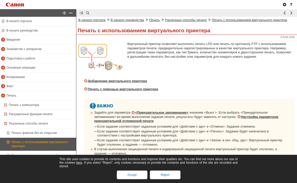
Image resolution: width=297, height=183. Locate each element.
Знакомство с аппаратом (23, 49)
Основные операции (20, 67)
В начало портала (19, 21)
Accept (132, 175)
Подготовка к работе (20, 58)
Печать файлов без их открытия (34, 133)
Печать (11, 95)
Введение (13, 39)
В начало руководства (22, 30)
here (79, 162)
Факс (9, 86)
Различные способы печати (28, 123)
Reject (165, 175)
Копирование (15, 77)
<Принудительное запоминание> (162, 112)
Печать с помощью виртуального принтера (123, 89)
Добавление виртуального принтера (117, 81)
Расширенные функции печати (30, 114)
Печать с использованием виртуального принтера (249, 20)
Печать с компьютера (24, 105)
